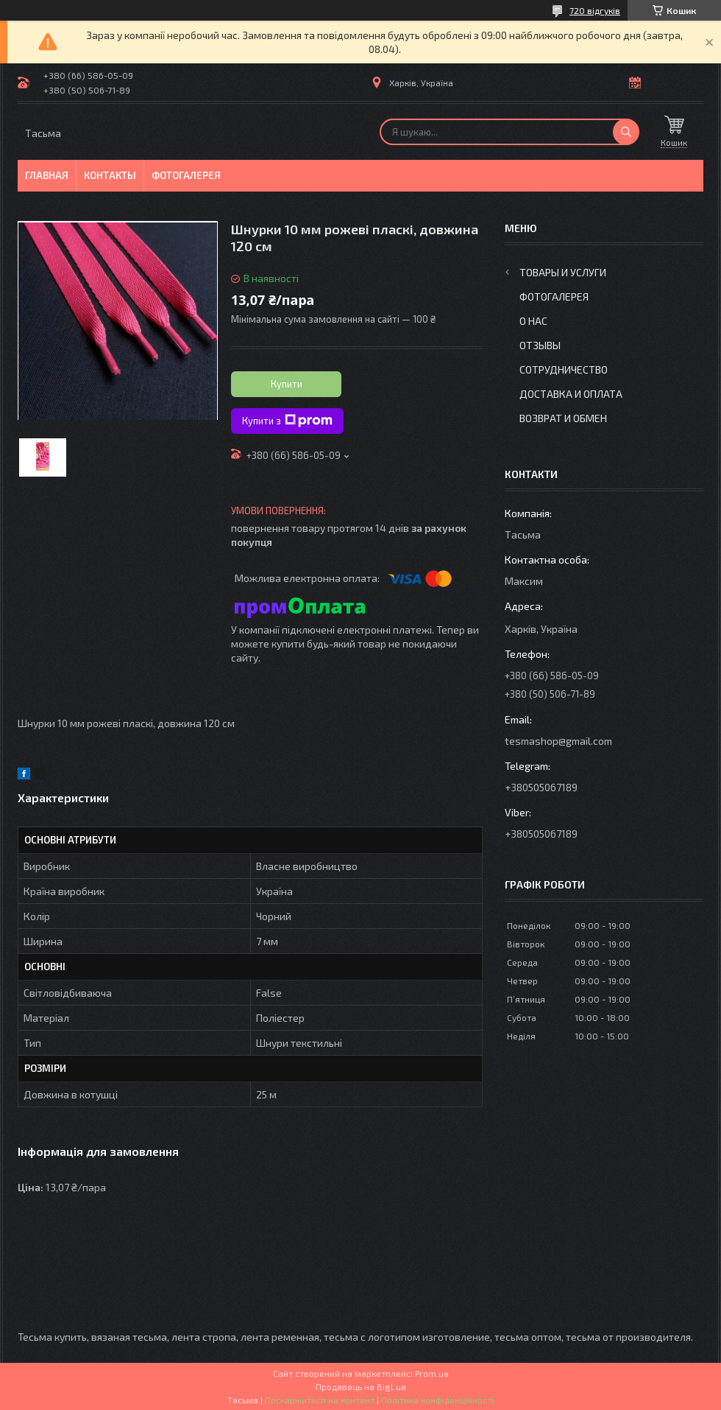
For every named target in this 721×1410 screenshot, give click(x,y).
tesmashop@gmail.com (558, 740)
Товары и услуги (562, 272)
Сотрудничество (563, 369)
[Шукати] (626, 132)
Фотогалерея (186, 175)
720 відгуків (594, 10)
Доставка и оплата (570, 393)
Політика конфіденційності (437, 1400)
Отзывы (540, 345)
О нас (533, 321)
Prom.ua (432, 1373)
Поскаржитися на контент (319, 1400)
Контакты (110, 175)
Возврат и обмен (563, 418)
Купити (286, 384)
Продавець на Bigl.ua (361, 1386)
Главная (46, 175)
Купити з (287, 420)
